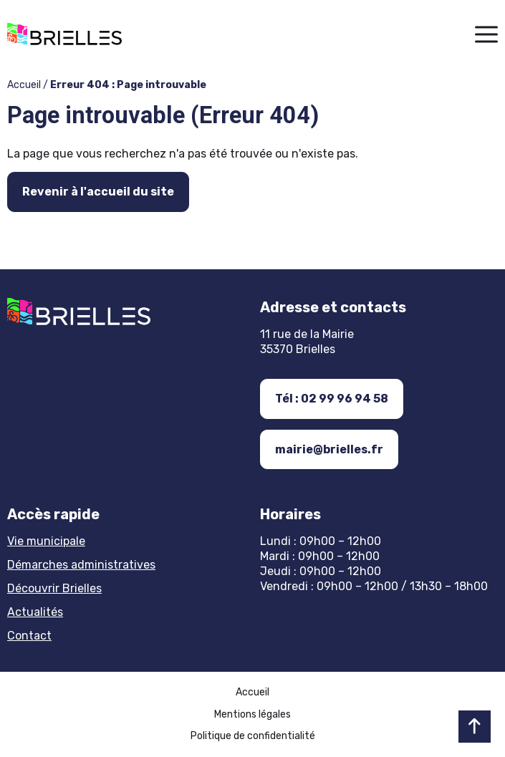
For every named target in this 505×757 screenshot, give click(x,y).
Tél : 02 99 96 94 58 (331, 398)
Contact (29, 635)
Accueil (24, 85)
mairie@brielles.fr (329, 449)
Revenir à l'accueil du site (98, 191)
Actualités (35, 612)
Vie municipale (46, 541)
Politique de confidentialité (253, 736)
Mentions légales (252, 714)
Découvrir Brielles (54, 588)
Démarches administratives (81, 565)
